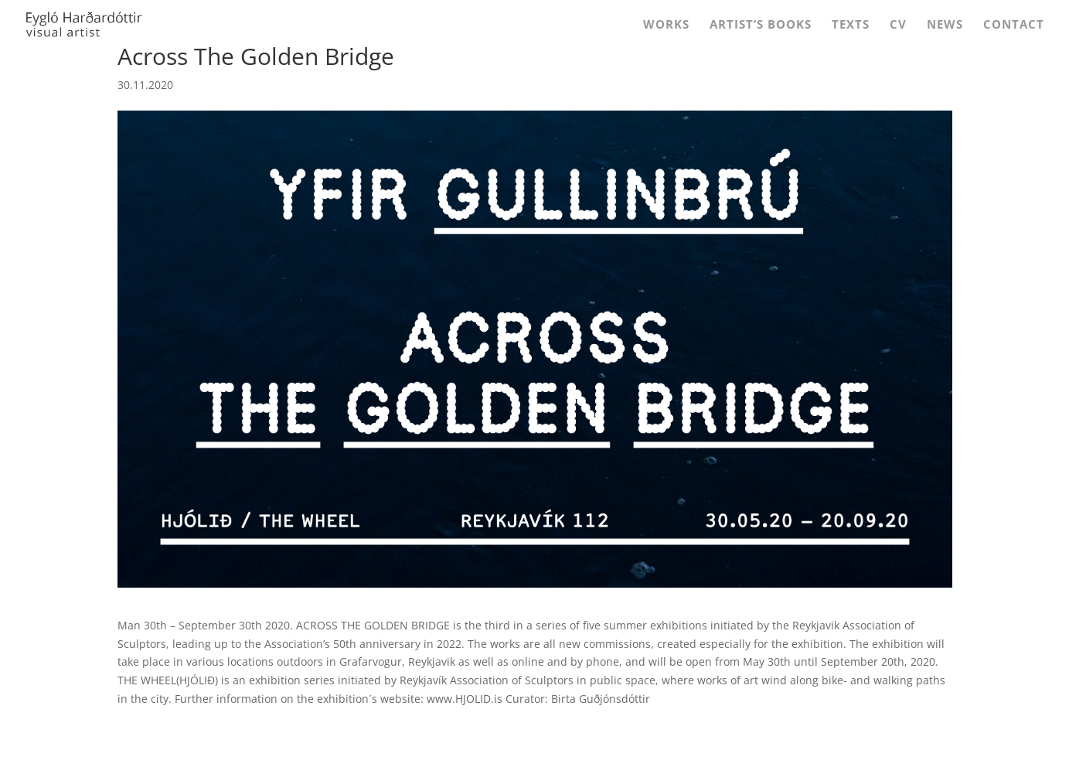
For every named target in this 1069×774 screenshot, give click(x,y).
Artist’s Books (761, 25)
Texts (851, 25)
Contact (1013, 25)
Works (666, 25)
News (945, 25)
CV (898, 25)
